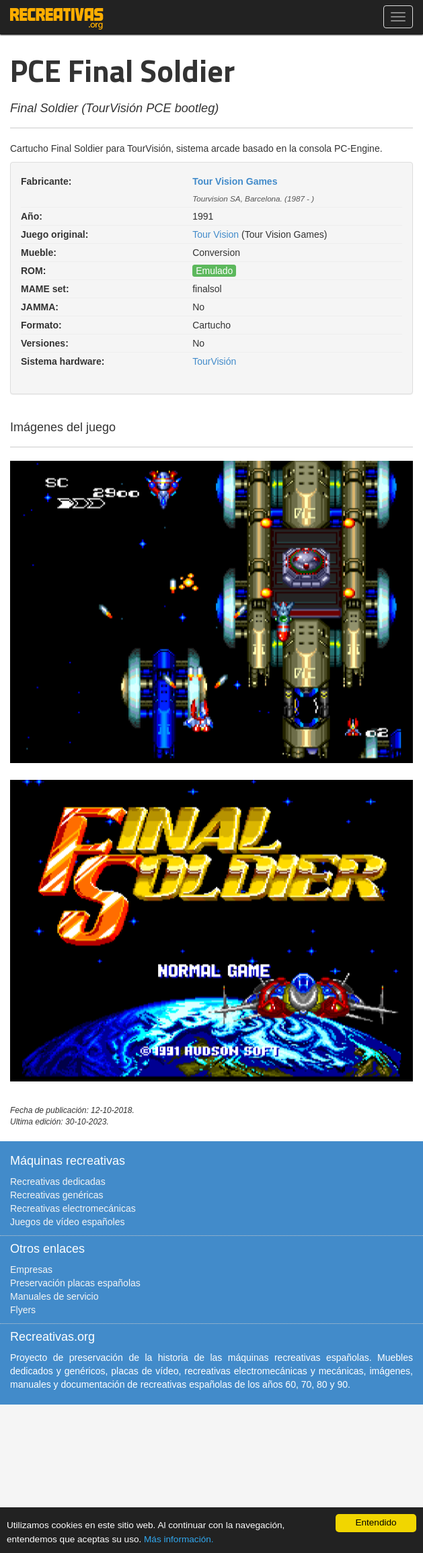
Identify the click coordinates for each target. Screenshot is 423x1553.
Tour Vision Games (234, 181)
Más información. (179, 1539)
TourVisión (214, 361)
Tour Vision (215, 234)
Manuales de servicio (54, 1296)
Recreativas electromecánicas (73, 1208)
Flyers (23, 1309)
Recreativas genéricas (57, 1195)
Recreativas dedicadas (58, 1181)
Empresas (31, 1269)
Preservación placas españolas (75, 1283)
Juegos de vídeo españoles (67, 1221)
